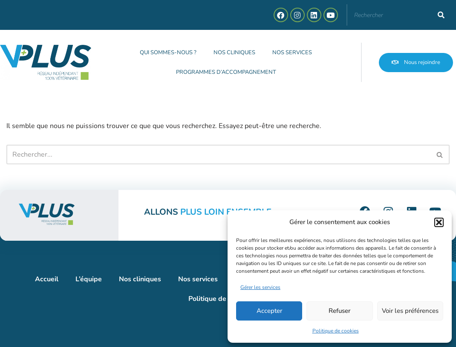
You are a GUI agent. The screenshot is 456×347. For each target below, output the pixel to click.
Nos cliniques (234, 52)
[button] (439, 222)
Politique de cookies (335, 330)
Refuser (339, 310)
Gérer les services (260, 287)
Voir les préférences (410, 310)
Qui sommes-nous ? (168, 52)
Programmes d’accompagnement (226, 72)
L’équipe (88, 279)
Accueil (46, 279)
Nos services (292, 52)
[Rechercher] (441, 15)
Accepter (269, 310)
